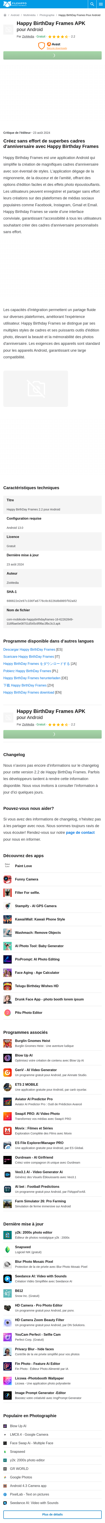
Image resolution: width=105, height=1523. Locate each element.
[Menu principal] (101, 4)
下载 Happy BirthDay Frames (25, 685)
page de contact (80, 832)
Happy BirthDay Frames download (28, 692)
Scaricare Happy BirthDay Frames (28, 656)
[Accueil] (5, 15)
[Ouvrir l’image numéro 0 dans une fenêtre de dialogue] (35, 389)
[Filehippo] (15, 4)
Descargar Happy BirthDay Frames (29, 649)
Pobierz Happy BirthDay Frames (27, 671)
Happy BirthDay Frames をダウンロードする (36, 663)
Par (25, 36)
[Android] (15, 15)
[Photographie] (46, 15)
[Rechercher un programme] (92, 4)
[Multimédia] (29, 15)
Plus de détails (52, 1514)
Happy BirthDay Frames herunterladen (32, 678)
